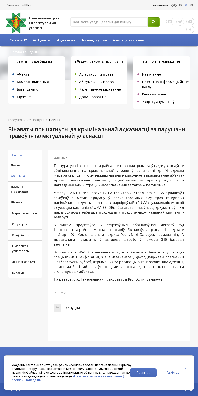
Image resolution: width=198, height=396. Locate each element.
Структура (19, 224)
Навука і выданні (24, 52)
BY (186, 5)
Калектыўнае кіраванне (100, 89)
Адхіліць (173, 372)
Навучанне (151, 74)
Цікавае (16, 202)
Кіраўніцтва (20, 235)
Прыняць (143, 372)
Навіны (26, 155)
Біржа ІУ (24, 96)
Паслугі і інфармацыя (20, 189)
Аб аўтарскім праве (96, 74)
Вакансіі (18, 272)
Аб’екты (23, 74)
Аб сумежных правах (97, 81)
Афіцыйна (18, 176)
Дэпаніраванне (92, 96)
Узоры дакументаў (158, 101)
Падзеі (15, 165)
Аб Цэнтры (42, 40)
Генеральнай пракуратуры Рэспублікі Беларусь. (122, 279)
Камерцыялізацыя (33, 81)
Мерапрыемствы (24, 213)
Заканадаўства (94, 40)
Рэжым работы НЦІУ (18, 5)
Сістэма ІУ (18, 40)
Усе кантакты (161, 5)
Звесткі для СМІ (23, 262)
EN (191, 5)
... (189, 40)
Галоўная (15, 120)
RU (180, 5)
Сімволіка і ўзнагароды (21, 248)
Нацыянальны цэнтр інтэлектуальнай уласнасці (45, 23)
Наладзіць (33, 380)
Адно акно (66, 40)
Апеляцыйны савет (129, 40)
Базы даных (27, 89)
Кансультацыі (154, 94)
